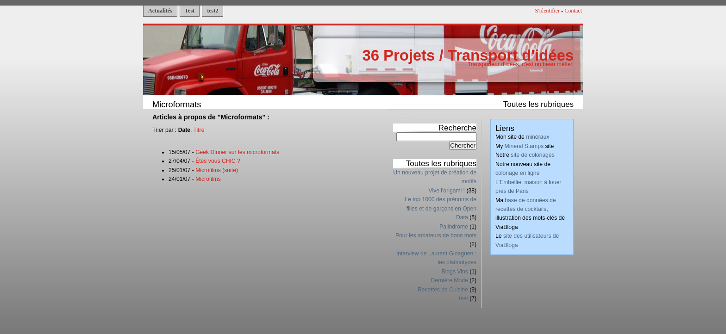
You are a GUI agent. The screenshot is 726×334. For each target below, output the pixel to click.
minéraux (537, 137)
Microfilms (208, 179)
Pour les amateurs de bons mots (435, 235)
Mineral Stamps (524, 146)
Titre (199, 130)
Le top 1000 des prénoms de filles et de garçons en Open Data (440, 208)
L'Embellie (508, 182)
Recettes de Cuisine (443, 289)
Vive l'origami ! (447, 190)
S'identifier (547, 10)
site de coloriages (533, 155)
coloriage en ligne (517, 173)
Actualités (160, 10)
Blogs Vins (455, 271)
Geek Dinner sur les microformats (237, 152)
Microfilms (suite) (216, 170)
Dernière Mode (449, 280)
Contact (573, 10)
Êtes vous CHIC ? (217, 161)
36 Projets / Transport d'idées (468, 55)
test (463, 298)
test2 (212, 10)
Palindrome (453, 226)
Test (189, 10)
